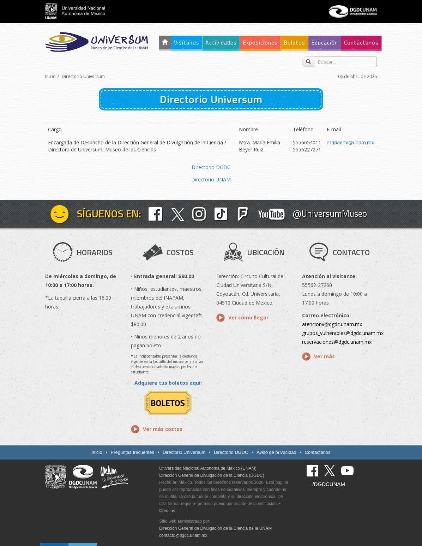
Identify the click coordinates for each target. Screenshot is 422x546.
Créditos (167, 510)
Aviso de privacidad (276, 452)
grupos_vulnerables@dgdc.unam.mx (343, 333)
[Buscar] (308, 61)
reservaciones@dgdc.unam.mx (337, 341)
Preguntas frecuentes (133, 452)
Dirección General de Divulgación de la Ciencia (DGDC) (211, 475)
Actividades (221, 42)
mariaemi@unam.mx (350, 142)
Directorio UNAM (211, 179)
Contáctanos (361, 42)
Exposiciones (260, 42)
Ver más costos (162, 429)
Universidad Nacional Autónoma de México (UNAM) (207, 468)
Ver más (324, 356)
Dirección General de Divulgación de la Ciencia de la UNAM (215, 528)
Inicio (50, 76)
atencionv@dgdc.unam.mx (332, 324)
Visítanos (186, 42)
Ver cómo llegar (248, 317)
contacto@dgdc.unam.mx (183, 535)
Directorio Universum (184, 452)
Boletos (294, 42)
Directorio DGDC (211, 167)
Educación (324, 42)
